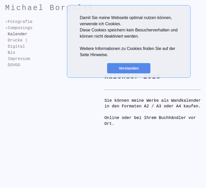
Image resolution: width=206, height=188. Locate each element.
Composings (20, 28)
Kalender (18, 34)
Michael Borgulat (49, 8)
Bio (11, 52)
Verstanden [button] (129, 68)
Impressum (19, 59)
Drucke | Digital (18, 43)
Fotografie (20, 22)
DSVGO (14, 65)
